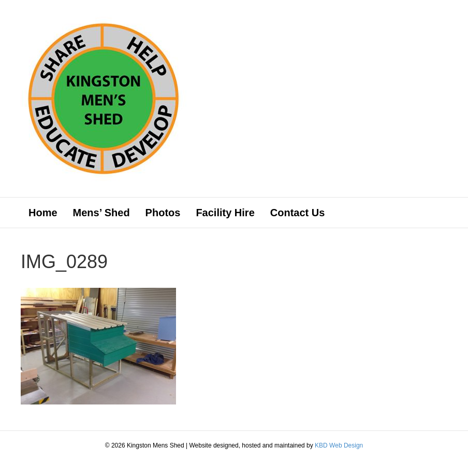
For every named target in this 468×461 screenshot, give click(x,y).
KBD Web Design (339, 445)
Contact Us (297, 212)
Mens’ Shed (101, 212)
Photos (163, 212)
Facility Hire (225, 212)
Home (42, 212)
